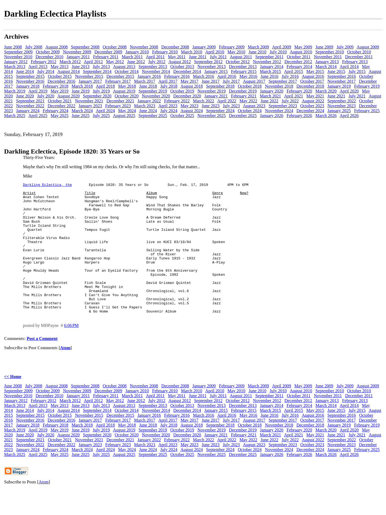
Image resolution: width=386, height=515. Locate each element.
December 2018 (310, 86)
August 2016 (313, 76)
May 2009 (303, 47)
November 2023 (341, 105)
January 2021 (216, 96)
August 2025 (124, 115)
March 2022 (203, 101)
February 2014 (299, 66)
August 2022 (313, 101)
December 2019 (243, 91)
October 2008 (115, 47)
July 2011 (218, 56)
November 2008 (144, 47)
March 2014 (326, 66)
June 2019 (80, 91)
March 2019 (14, 91)
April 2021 (293, 96)
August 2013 (124, 66)
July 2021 (357, 96)
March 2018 (82, 86)
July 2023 (231, 105)
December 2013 (243, 66)
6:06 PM (71, 351)
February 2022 (177, 101)
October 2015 (60, 76)
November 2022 (30, 105)
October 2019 (182, 91)
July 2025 (101, 115)
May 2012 (115, 61)
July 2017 (231, 81)
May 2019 (59, 91)
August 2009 (368, 47)
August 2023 (254, 105)
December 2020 (187, 96)
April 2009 (281, 47)
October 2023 (312, 105)
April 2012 (93, 61)
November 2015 (89, 76)
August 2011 (241, 56)
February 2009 (232, 47)
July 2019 (101, 91)
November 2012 (267, 61)
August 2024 (191, 110)
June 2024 (148, 110)
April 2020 (349, 91)
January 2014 (272, 66)
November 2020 (156, 96)
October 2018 (250, 86)
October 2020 (127, 96)
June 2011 (198, 56)
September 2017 (283, 81)
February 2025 (367, 110)
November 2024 (279, 110)
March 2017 (144, 81)
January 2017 (90, 81)
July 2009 (345, 47)
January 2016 (149, 76)
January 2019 (339, 86)
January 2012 (16, 61)
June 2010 (257, 52)
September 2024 (220, 110)
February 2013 (355, 61)
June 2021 (336, 96)
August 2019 (124, 91)
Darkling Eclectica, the (47, 185)
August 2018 (191, 86)
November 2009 (77, 52)
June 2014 (25, 71)
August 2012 (179, 61)
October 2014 (127, 71)
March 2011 (132, 56)
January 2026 (272, 115)
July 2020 (45, 96)
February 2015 (244, 71)
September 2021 (30, 101)
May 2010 (236, 52)
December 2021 (120, 101)
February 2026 (299, 115)
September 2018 (220, 86)
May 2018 (127, 86)
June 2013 (80, 66)
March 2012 (70, 61)
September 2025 (152, 115)
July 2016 (290, 76)
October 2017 (312, 81)
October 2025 (182, 115)
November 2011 (328, 56)
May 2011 (177, 56)
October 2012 (238, 61)
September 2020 (97, 96)
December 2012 (298, 61)
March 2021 (270, 96)
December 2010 (50, 56)
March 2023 (144, 105)
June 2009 (324, 47)
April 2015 (293, 71)
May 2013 (59, 66)
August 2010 (301, 52)
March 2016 (203, 76)
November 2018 (279, 86)
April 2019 (37, 91)
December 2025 (243, 115)
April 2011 (155, 56)
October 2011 (298, 56)
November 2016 (30, 81)
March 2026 (326, 115)
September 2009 (18, 52)
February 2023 (118, 105)
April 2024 (105, 110)
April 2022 (226, 101)
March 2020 (326, 91)
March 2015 (270, 71)
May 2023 (189, 105)
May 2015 (315, 71)
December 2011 (359, 56)
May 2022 (248, 101)
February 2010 (165, 52)
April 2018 (105, 86)
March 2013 (14, 66)
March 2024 (82, 110)
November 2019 (211, 91)
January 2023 (90, 105)
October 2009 (48, 52)
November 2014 (156, 71)
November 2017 (341, 81)
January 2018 (28, 86)
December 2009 (108, 52)
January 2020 (272, 91)
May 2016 (248, 76)
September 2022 (341, 101)
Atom (65, 374)
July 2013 (101, 66)
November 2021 (89, 101)
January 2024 (28, 110)
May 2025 (59, 115)
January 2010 (137, 52)
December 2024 (310, 110)
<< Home (12, 402)
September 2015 (30, 76)
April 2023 (167, 105)
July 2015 (357, 71)
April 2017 (167, 81)
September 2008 (85, 47)
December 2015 (120, 76)
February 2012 (43, 61)
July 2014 (45, 71)
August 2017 (254, 81)
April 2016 (226, 76)
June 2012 (136, 61)
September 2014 (97, 71)
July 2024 (168, 110)
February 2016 (177, 76)
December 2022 (62, 105)
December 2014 (187, 71)
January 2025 (339, 110)
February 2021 (244, 96)
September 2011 (269, 56)
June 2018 (148, 86)
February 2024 (55, 110)
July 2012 (156, 61)
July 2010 (278, 52)
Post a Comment (42, 364)
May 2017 (189, 81)
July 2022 (290, 101)
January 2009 (204, 47)
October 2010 (359, 52)
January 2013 (327, 61)
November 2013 (211, 66)
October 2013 (182, 66)
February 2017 (118, 81)
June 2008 (13, 47)
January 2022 (149, 101)
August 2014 (68, 71)
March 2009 (258, 47)
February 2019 (367, 86)
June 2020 (25, 96)
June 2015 (336, 71)
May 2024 (127, 110)
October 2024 (250, 110)
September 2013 (152, 66)
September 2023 (283, 105)
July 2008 (33, 47)
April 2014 (349, 66)
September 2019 (152, 91)
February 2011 (105, 56)
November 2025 (211, 115)
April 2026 (349, 115)
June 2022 (269, 101)
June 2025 (80, 115)
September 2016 (341, 76)
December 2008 (175, 47)
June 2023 (210, 105)
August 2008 (56, 47)
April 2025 (37, 115)
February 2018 (55, 86)
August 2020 (68, 96)
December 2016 (62, 81)
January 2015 (216, 71)
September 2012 (208, 61)
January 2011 (78, 56)
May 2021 (315, 96)
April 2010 (214, 52)
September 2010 (329, 52)
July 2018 (168, 86)
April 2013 (37, 66)
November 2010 (18, 56)
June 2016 (269, 76)
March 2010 (191, 52)
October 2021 (60, 101)
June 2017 (210, 81)
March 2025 (14, 115)
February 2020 (299, 91)
